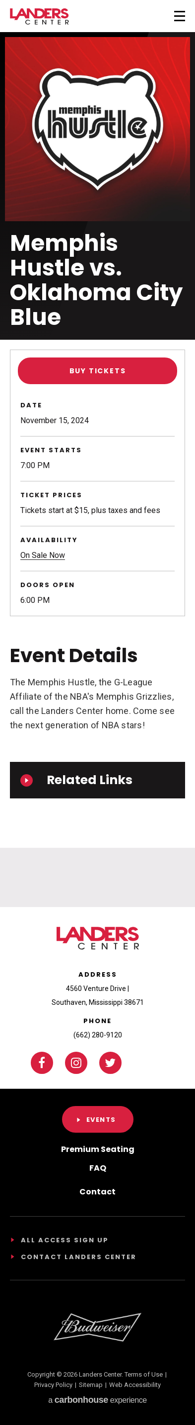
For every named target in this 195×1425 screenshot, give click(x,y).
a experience (97, 1400)
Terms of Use (144, 1374)
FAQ (97, 1168)
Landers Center (39, 16)
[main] (97, 453)
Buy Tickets (97, 371)
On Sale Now (42, 555)
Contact (97, 1191)
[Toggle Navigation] (166, 15)
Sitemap (91, 1384)
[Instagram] (76, 1063)
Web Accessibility (135, 1384)
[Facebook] (42, 1063)
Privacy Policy (53, 1384)
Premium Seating (97, 1149)
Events (101, 1119)
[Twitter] (110, 1063)
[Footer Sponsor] (97, 1327)
